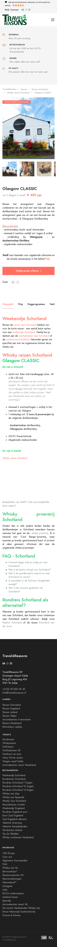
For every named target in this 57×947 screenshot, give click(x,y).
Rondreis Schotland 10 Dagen (18, 786)
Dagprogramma (36, 304)
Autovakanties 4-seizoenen (16, 719)
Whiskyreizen (9, 743)
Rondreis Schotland (21, 600)
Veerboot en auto (11, 754)
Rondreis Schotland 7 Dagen (17, 782)
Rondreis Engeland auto (14, 812)
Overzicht (7, 304)
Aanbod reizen (10, 897)
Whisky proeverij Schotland (28, 517)
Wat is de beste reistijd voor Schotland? (30, 569)
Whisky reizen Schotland (18, 92)
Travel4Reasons (9, 89)
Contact (14, 9)
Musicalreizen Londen (13, 804)
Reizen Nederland (11, 723)
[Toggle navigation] (53, 19)
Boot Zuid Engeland (12, 815)
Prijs (20, 304)
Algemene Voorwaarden (15, 860)
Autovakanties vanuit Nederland (19, 765)
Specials (6, 900)
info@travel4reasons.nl (14, 692)
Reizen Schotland (40, 89)
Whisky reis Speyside (13, 797)
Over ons (7, 857)
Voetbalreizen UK (11, 750)
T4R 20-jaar (8, 853)
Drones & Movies (11, 915)
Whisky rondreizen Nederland (17, 837)
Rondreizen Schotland (13, 779)
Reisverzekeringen (11, 879)
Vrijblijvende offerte (28, 271)
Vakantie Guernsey (12, 823)
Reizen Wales (9, 716)
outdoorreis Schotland (17, 339)
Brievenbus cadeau (12, 727)
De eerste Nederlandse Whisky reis (21, 908)
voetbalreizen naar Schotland (34, 336)
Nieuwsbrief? (9, 882)
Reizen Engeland (11, 708)
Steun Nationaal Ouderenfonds (18, 911)
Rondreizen (8, 739)
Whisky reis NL (10, 868)
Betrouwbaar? (9, 871)
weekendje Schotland (23, 332)
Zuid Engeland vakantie (14, 819)
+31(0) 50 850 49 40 (13, 689)
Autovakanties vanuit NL (15, 904)
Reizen (24, 89)
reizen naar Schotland (25, 325)
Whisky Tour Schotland (14, 801)
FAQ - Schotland (18, 556)
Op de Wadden (10, 833)
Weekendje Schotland (24, 318)
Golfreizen (8, 746)
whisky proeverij (39, 533)
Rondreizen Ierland (12, 830)
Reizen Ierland (9, 712)
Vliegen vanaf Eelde (12, 761)
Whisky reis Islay (10, 793)
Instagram (7, 886)
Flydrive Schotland (12, 622)
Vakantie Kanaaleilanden (14, 826)
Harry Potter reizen (12, 757)
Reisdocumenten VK (13, 875)
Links (4, 889)
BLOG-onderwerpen (13, 893)
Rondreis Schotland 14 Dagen (18, 790)
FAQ (7, 9)
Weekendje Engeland (13, 808)
